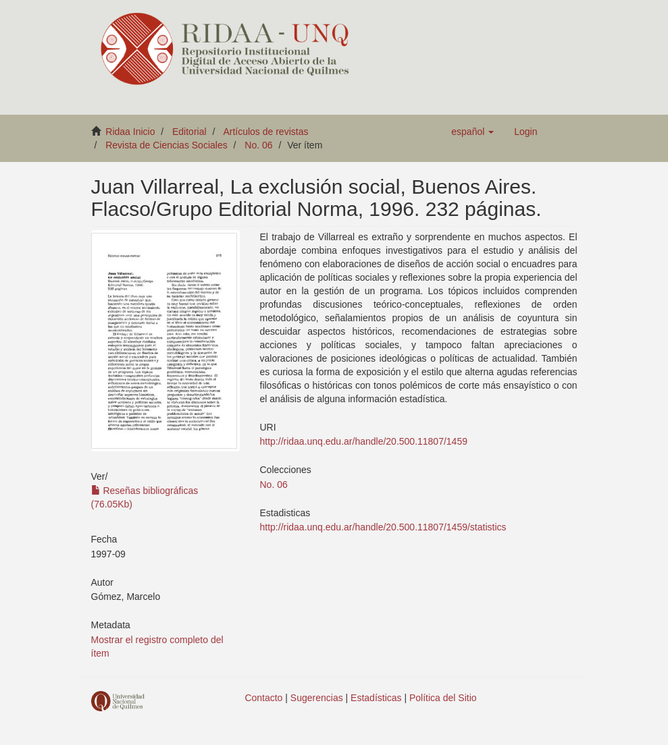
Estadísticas (376, 697)
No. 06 (258, 145)
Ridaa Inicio (130, 131)
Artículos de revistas (265, 131)
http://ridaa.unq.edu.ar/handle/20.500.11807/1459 (363, 441)
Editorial (189, 131)
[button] (472, 131)
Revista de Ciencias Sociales (166, 145)
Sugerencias (316, 697)
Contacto (263, 697)
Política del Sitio (443, 697)
